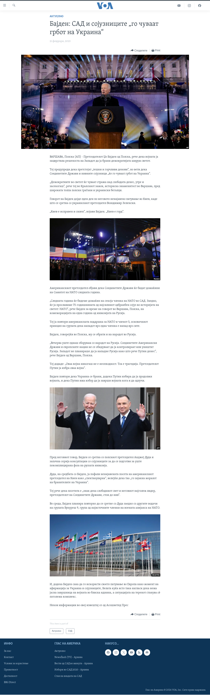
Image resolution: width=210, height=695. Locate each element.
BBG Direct (10, 682)
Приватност (11, 670)
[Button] (139, 50)
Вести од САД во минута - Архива (73, 663)
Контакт (9, 657)
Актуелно (56, 16)
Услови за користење (16, 663)
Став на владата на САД (68, 676)
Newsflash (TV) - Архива (68, 657)
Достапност (10, 676)
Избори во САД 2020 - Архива (71, 670)
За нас (7, 651)
